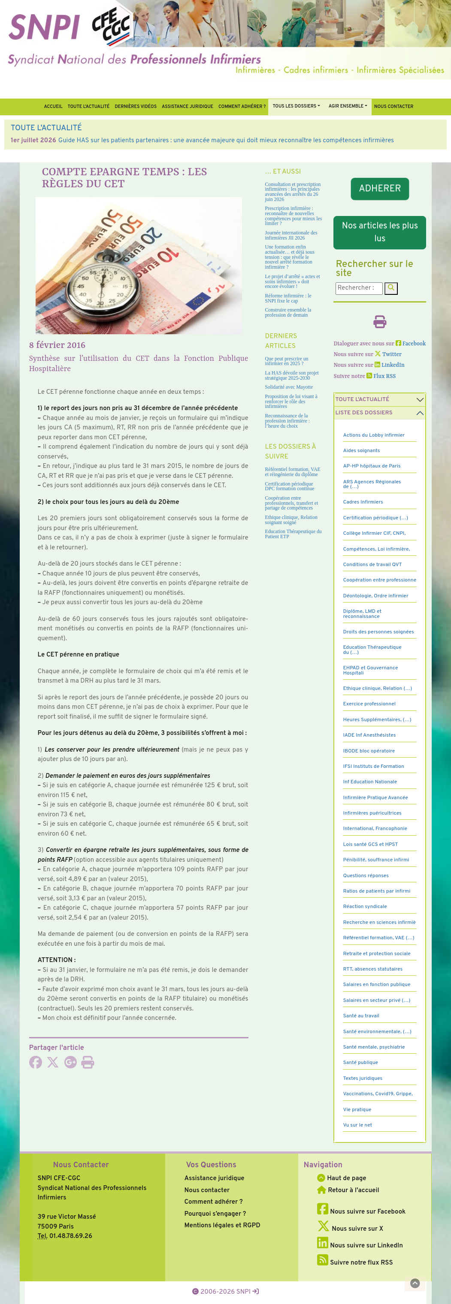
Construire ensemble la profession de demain (288, 312)
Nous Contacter (81, 1165)
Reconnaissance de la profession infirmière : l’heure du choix (287, 421)
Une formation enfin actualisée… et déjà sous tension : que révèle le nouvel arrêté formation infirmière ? (290, 257)
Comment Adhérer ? (242, 107)
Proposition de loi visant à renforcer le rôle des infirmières (291, 401)
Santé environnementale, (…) (377, 1031)
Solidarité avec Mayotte (289, 387)
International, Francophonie (375, 828)
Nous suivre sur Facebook (361, 1212)
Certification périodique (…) (375, 518)
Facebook (411, 344)
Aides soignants (361, 450)
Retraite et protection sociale (376, 953)
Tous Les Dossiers (294, 106)
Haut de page (341, 1179)
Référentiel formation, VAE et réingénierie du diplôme (293, 472)
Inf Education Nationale (370, 782)
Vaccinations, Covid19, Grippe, (377, 1094)
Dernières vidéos (136, 107)
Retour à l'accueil (348, 1191)
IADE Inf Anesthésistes (369, 735)
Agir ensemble (346, 106)
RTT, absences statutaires (373, 969)
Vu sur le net (357, 1125)
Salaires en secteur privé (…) (376, 1000)
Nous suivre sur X (350, 1229)
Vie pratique (357, 1109)
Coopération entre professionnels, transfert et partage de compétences (291, 503)
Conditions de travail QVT (372, 564)
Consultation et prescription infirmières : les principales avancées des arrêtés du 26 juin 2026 (293, 192)
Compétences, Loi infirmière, (376, 549)
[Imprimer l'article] (87, 1065)
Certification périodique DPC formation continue (290, 486)
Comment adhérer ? (213, 1202)
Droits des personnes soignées (378, 632)
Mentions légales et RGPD (222, 1226)
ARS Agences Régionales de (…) (372, 484)
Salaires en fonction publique (376, 984)
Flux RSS (381, 376)
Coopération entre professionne (379, 580)
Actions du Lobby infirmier (374, 435)
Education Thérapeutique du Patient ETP (293, 534)
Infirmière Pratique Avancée (375, 797)
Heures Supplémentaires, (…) (377, 719)
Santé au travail (361, 1016)
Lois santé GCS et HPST (370, 844)
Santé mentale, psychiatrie (374, 1047)
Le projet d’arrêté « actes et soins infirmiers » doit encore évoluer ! (292, 281)
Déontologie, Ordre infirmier (375, 596)
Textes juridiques (362, 1078)
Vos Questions (211, 1165)
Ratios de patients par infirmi (376, 891)
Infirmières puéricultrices (372, 813)
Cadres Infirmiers (363, 502)
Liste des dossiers (363, 413)
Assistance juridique (187, 107)
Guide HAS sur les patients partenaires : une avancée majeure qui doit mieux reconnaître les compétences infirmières (226, 141)
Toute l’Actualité (89, 107)
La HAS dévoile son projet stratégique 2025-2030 (292, 375)
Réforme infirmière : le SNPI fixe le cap (288, 298)
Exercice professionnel (369, 704)
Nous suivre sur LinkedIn (360, 1246)
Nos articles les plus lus (380, 233)
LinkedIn (390, 365)
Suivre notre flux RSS (355, 1263)
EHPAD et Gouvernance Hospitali (370, 670)
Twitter (388, 354)
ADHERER (380, 189)
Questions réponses (365, 875)
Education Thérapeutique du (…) (372, 650)
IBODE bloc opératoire (369, 751)
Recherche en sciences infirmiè (379, 922)
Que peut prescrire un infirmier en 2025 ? (287, 361)
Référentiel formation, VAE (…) (378, 938)
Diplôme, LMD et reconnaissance (362, 614)
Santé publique (360, 1062)
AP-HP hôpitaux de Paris (371, 466)
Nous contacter (394, 107)
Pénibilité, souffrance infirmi (376, 860)
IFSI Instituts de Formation (373, 766)
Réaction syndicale (365, 906)
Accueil (53, 107)
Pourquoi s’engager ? (215, 1214)
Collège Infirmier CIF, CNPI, (374, 533)
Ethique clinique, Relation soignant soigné (291, 520)
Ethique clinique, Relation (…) (377, 688)
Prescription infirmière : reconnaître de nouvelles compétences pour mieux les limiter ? (293, 216)
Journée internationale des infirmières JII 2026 (291, 235)
